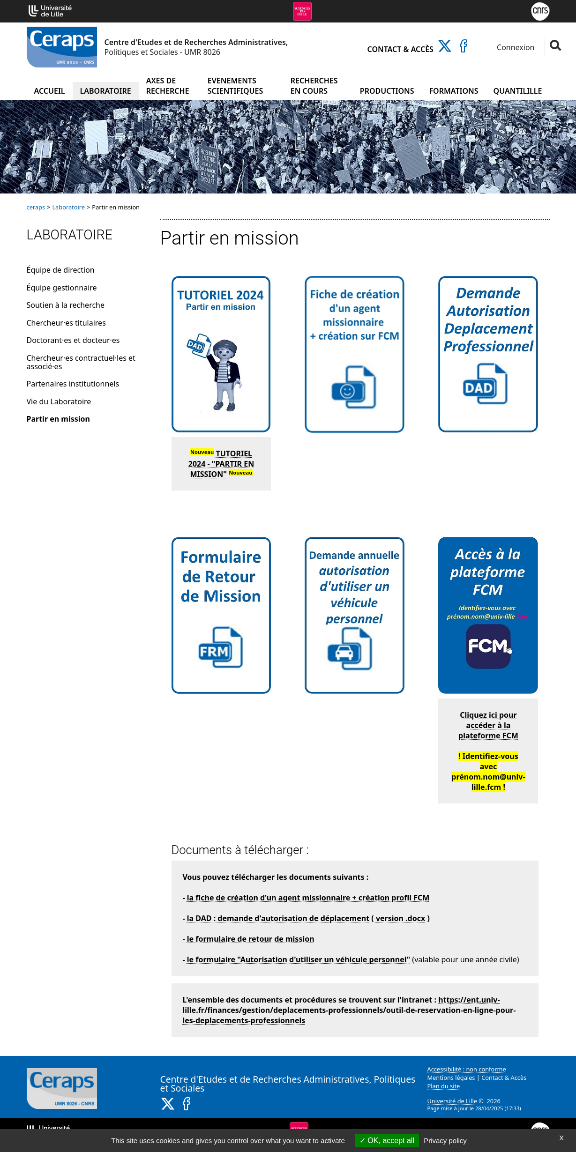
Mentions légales (451, 1077)
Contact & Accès (400, 49)
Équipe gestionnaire (62, 287)
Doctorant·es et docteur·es (73, 340)
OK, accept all (386, 1141)
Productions (387, 91)
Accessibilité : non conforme (466, 1069)
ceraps (36, 207)
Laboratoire (105, 91)
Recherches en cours (314, 85)
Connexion (515, 47)
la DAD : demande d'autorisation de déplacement (278, 918)
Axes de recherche (167, 85)
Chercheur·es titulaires (66, 323)
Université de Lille (452, 1101)
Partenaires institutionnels (73, 384)
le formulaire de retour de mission (250, 939)
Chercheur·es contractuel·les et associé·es (81, 362)
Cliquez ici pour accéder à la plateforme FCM (488, 725)
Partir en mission (58, 419)
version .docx (400, 918)
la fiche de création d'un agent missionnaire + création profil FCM (308, 897)
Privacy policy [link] (445, 1141)
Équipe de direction (61, 270)
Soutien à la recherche (66, 305)
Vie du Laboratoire (59, 401)
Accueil (49, 91)
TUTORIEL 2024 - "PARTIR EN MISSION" (221, 463)
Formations (454, 91)
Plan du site (443, 1086)
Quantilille (518, 91)
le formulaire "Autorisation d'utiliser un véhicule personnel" (298, 959)
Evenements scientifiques (235, 85)
